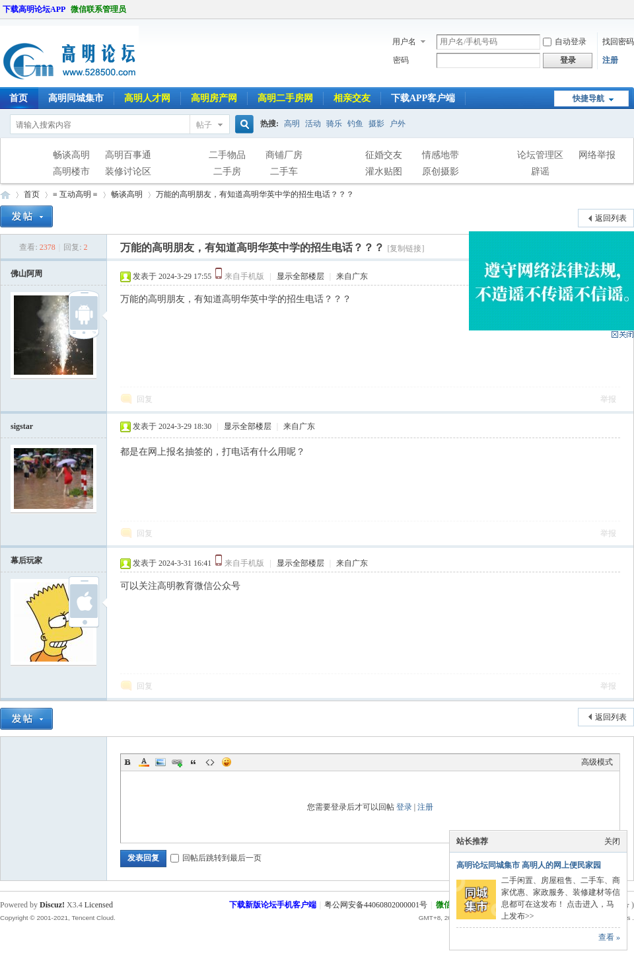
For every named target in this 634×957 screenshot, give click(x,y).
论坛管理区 (540, 155)
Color (144, 762)
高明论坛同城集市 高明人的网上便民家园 (528, 865)
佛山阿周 (26, 273)
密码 (401, 60)
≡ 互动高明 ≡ (75, 194)
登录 (404, 807)
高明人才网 (147, 98)
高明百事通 (128, 155)
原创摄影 (440, 171)
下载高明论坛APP (34, 9)
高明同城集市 (76, 98)
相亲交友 (352, 98)
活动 (313, 123)
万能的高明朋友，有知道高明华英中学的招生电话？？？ (255, 194)
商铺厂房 (283, 155)
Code (210, 762)
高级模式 (597, 762)
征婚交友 (383, 155)
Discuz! (52, 904)
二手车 (284, 171)
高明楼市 (71, 171)
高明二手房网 (285, 98)
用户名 (404, 41)
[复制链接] (405, 248)
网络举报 (597, 155)
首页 (32, 194)
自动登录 (564, 41)
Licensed (99, 904)
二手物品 (227, 155)
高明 (292, 123)
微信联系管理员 (98, 9)
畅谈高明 (71, 155)
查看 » (609, 937)
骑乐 (334, 123)
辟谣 (540, 171)
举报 (608, 399)
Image (160, 762)
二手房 (227, 171)
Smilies (226, 762)
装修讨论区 (128, 171)
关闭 (612, 841)
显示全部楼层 (300, 276)
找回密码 (618, 41)
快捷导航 (588, 98)
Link (177, 762)
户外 (397, 123)
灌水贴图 (383, 171)
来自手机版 (244, 276)
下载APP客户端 (423, 98)
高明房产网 (214, 98)
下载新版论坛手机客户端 (272, 904)
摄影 (376, 123)
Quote (193, 762)
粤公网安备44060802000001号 (375, 904)
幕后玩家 (26, 560)
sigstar (22, 426)
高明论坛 (5, 194)
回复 (145, 399)
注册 (610, 60)
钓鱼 (355, 123)
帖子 (204, 125)
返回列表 (611, 218)
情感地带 (440, 155)
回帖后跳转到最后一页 (216, 857)
